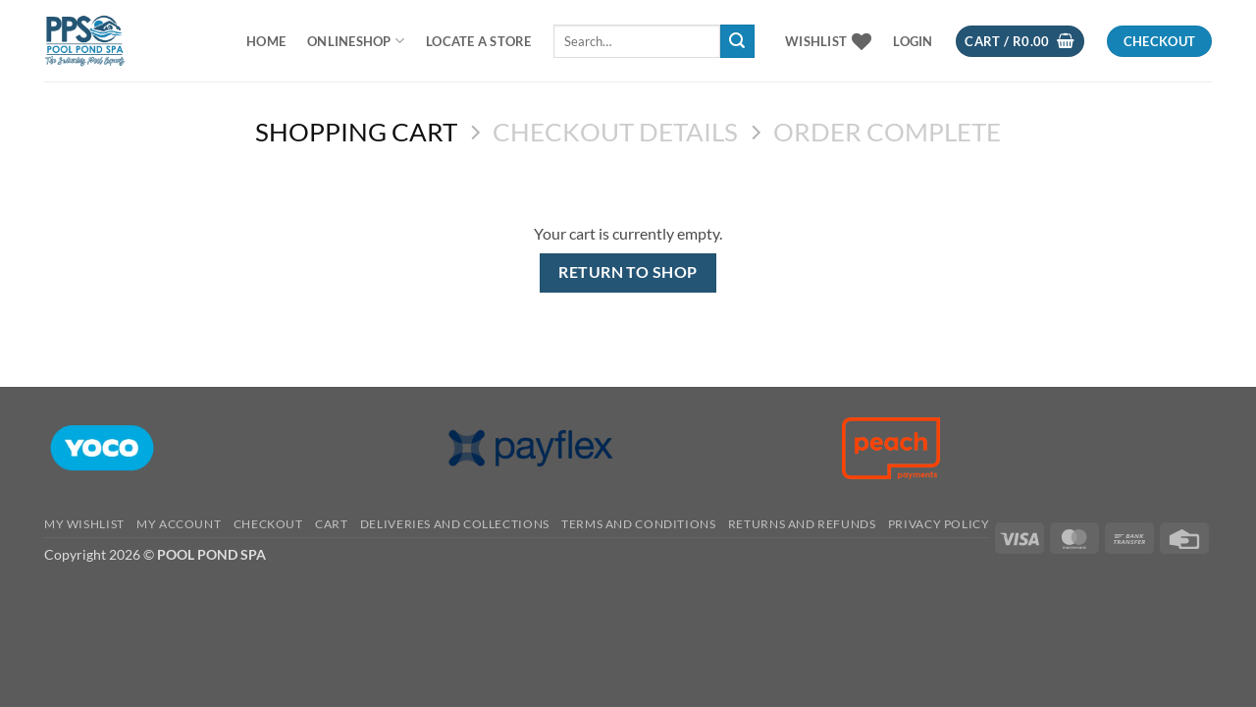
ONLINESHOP (355, 40)
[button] (912, 41)
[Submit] (737, 41)
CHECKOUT (268, 524)
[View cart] (1019, 42)
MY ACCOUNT (178, 524)
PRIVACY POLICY (939, 524)
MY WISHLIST (84, 524)
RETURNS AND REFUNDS (802, 524)
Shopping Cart (356, 131)
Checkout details (615, 131)
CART (331, 524)
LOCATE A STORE (479, 41)
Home (266, 41)
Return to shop (628, 272)
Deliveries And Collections (455, 524)
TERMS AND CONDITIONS (638, 524)
